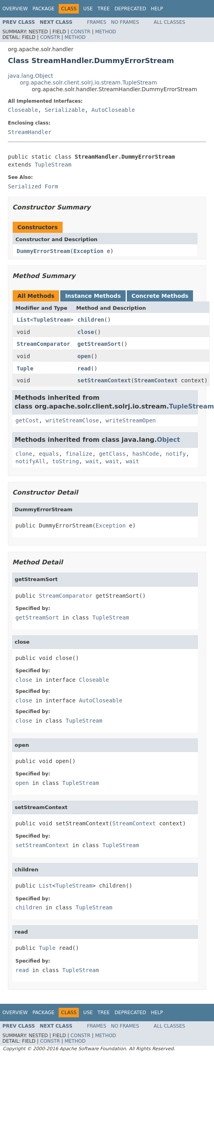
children (90, 319)
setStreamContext (104, 380)
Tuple (25, 368)
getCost (27, 420)
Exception (88, 251)
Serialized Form (33, 186)
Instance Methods (92, 296)
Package (43, 9)
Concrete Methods (160, 296)
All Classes (169, 22)
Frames (97, 22)
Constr (80, 32)
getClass (112, 454)
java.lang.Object (30, 76)
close (85, 332)
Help (157, 9)
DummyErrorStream (43, 251)
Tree (103, 9)
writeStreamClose (72, 420)
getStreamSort (99, 344)
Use (88, 9)
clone (23, 454)
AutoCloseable (113, 110)
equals (49, 454)
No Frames (125, 22)
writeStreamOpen (131, 420)
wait (92, 461)
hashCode (145, 454)
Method (105, 32)
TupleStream (52, 164)
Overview (15, 9)
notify (176, 454)
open (84, 356)
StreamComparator (43, 344)
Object (168, 439)
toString (65, 461)
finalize (78, 454)
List (23, 319)
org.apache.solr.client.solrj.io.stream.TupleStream (88, 82)
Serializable (65, 110)
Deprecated (130, 9)
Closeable (23, 110)
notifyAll (30, 461)
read (84, 368)
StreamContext (156, 380)
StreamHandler (30, 132)
